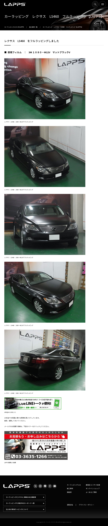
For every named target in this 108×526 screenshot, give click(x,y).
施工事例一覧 (33, 27)
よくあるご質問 (91, 492)
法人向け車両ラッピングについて (17, 509)
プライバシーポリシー (86, 505)
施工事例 (70, 488)
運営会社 (70, 505)
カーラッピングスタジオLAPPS (14, 27)
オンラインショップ (93, 488)
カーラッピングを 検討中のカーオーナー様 (20, 503)
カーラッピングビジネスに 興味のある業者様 (21, 497)
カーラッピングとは (74, 485)
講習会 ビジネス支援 (93, 485)
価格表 (69, 492)
